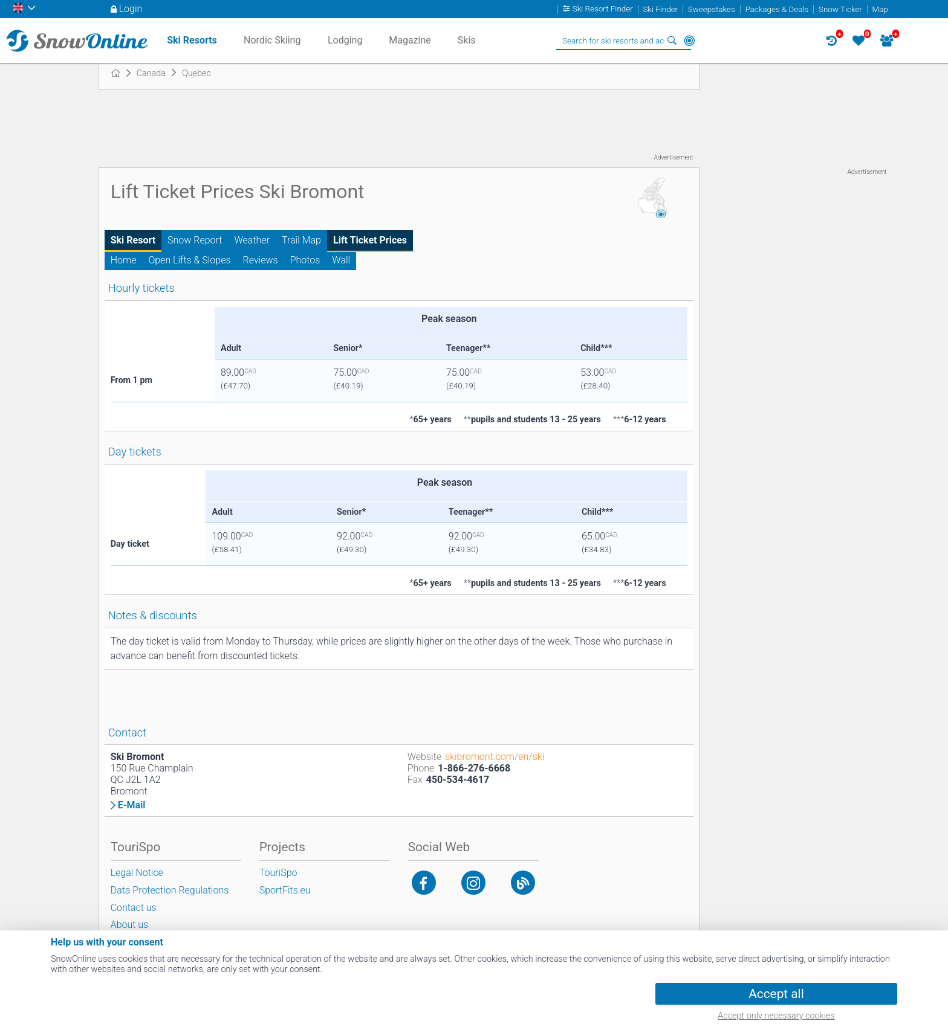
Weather (252, 240)
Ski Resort (133, 240)
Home (124, 260)
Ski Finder (660, 9)
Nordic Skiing (272, 40)
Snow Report (194, 240)
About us (130, 924)
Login (131, 8)
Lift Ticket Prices (370, 240)
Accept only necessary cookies (776, 1016)
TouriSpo (278, 872)
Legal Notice (137, 872)
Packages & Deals (776, 9)
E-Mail (132, 805)
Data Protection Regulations (170, 890)
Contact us (134, 907)
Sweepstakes (711, 9)
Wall (341, 260)
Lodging (345, 40)
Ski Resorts (192, 40)
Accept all (776, 994)
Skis (467, 40)
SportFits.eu (285, 890)
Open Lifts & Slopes (189, 260)
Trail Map (301, 240)
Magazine (410, 40)
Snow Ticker (840, 9)
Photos (305, 260)
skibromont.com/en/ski (494, 756)
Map (880, 9)
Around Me (689, 40)
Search (672, 40)
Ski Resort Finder (603, 9)
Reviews (260, 260)
